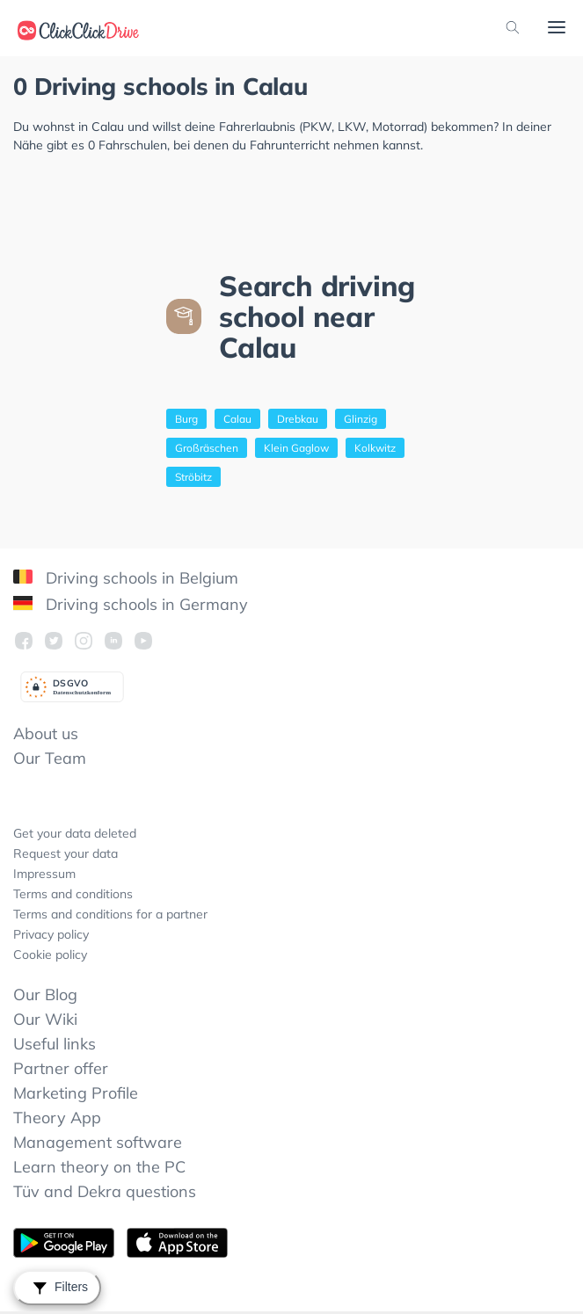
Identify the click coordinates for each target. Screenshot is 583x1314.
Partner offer (60, 1068)
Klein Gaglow (296, 447)
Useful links (54, 1044)
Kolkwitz (375, 447)
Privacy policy (51, 934)
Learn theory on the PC (99, 1167)
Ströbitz (193, 476)
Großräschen (206, 447)
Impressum (44, 874)
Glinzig (360, 418)
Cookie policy (50, 954)
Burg (186, 418)
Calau (237, 418)
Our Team (49, 758)
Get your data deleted (74, 833)
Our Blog (45, 994)
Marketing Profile (75, 1093)
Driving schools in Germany (130, 604)
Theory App (57, 1117)
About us (45, 733)
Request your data (65, 853)
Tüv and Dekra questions (104, 1191)
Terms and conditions (73, 894)
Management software (97, 1142)
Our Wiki (45, 1019)
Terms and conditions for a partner (110, 914)
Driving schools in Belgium (125, 578)
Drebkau (297, 418)
